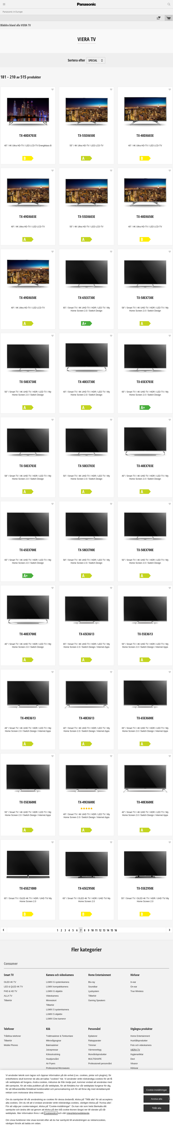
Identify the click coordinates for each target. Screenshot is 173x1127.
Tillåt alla (156, 1108)
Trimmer (92, 1045)
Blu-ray (91, 982)
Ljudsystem (93, 991)
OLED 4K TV (10, 982)
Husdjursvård (52, 1059)
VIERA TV (135, 1050)
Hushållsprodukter (139, 1040)
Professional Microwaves (58, 1068)
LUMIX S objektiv (54, 1014)
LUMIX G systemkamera (57, 982)
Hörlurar (134, 975)
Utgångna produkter (141, 1029)
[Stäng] (169, 1098)
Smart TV (9, 975)
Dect (132, 1059)
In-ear (133, 982)
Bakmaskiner (52, 1045)
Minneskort (51, 1000)
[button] (52, 89)
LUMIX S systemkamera (57, 1009)
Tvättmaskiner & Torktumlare (59, 1036)
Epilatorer (92, 1036)
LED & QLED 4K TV (13, 986)
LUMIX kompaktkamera (57, 986)
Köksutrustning (53, 1054)
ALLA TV (8, 996)
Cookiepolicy (50, 1113)
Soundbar (92, 986)
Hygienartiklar (136, 1054)
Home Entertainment (99, 975)
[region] (86, 1098)
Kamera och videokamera (60, 975)
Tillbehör (8, 1000)
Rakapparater (94, 1040)
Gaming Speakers (96, 1000)
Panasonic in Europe (13, 11)
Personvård (94, 1029)
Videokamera (52, 996)
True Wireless (137, 991)
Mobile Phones (11, 1045)
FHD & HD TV (10, 991)
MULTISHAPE (95, 1059)
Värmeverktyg (94, 1050)
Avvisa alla (156, 1099)
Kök (48, 1029)
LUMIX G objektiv (54, 991)
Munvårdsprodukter (97, 1054)
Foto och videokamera (140, 1045)
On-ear (133, 986)
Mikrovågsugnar (53, 1040)
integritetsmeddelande (78, 1113)
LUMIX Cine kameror (56, 1019)
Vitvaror (134, 1063)
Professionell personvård (100, 1063)
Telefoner (9, 1029)
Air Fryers (50, 1063)
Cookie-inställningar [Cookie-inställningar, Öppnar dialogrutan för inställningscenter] (156, 1090)
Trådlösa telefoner (12, 1036)
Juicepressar (52, 1050)
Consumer (11, 963)
